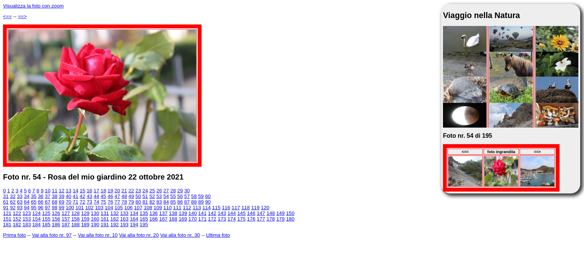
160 (95, 219)
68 (55, 202)
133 (124, 213)
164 (134, 219)
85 (173, 202)
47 (117, 196)
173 (222, 219)
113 (197, 207)
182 (17, 224)
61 (6, 202)
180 (290, 219)
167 (163, 219)
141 (202, 213)
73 (89, 202)
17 (96, 190)
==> (22, 16)
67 (47, 202)
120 (265, 207)
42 (82, 196)
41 (75, 196)
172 (212, 219)
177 (261, 219)
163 (124, 219)
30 (187, 190)
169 (183, 219)
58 (194, 196)
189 (85, 224)
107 (138, 207)
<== (7, 16)
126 (56, 213)
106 (128, 207)
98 (55, 207)
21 (124, 190)
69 (61, 202)
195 (144, 224)
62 (13, 202)
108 (148, 207)
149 (280, 213)
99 (61, 207)
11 (55, 190)
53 (159, 196)
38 (55, 196)
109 (157, 207)
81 (145, 202)
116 (226, 207)
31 (6, 196)
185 (46, 224)
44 (96, 196)
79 (131, 202)
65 (33, 202)
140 (192, 213)
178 (271, 219)
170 (192, 219)
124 (36, 213)
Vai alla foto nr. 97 (52, 235)
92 (13, 207)
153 (27, 219)
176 (251, 219)
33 (20, 196)
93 (20, 207)
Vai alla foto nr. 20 (139, 235)
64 (27, 202)
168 (173, 219)
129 (85, 213)
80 (138, 202)
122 (17, 213)
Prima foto (14, 235)
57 (187, 196)
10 (47, 190)
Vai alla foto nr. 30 (180, 235)
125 (46, 213)
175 (241, 219)
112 (187, 207)
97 (47, 207)
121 (7, 213)
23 (138, 190)
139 (183, 213)
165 (144, 219)
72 (82, 202)
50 (138, 196)
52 (152, 196)
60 (208, 196)
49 (131, 196)
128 (75, 213)
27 (166, 190)
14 (75, 190)
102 (89, 207)
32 (13, 196)
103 (99, 207)
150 (290, 213)
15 (82, 190)
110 (167, 207)
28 (173, 190)
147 (261, 213)
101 (80, 207)
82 (152, 202)
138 (173, 213)
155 (46, 219)
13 (68, 190)
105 (119, 207)
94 (27, 207)
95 (33, 207)
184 (36, 224)
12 (61, 190)
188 (75, 224)
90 (208, 202)
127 (66, 213)
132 (114, 213)
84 (166, 202)
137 (163, 213)
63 (20, 202)
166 (153, 219)
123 (27, 213)
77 (117, 202)
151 (7, 219)
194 (134, 224)
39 (61, 196)
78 (124, 202)
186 (56, 224)
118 (245, 207)
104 (109, 207)
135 (144, 213)
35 (33, 196)
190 (95, 224)
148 (271, 213)
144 (232, 213)
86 (180, 202)
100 (70, 207)
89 (201, 202)
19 (110, 190)
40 (68, 196)
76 (110, 202)
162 (114, 219)
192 (114, 224)
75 (103, 202)
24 (145, 190)
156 (56, 219)
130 (95, 213)
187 (66, 224)
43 (89, 196)
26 (159, 190)
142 (212, 213)
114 (206, 207)
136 (153, 213)
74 (96, 202)
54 (166, 196)
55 (173, 196)
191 (105, 224)
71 (75, 202)
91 (6, 207)
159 (85, 219)
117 (236, 207)
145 (241, 213)
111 (177, 207)
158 (75, 219)
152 (17, 219)
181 (7, 224)
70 (68, 202)
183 (27, 224)
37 (47, 196)
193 (124, 224)
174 (232, 219)
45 (103, 196)
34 (27, 196)
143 (222, 213)
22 (131, 190)
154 (36, 219)
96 (41, 207)
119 (255, 207)
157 (66, 219)
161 (105, 219)
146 (251, 213)
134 (134, 213)
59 (201, 196)
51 (145, 196)
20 (117, 190)
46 (110, 196)
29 (180, 190)
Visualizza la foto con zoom (33, 6)
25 (152, 190)
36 (41, 196)
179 (280, 219)
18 (103, 190)
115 (216, 207)
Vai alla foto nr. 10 (98, 235)
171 (202, 219)
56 (180, 196)
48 (124, 196)
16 (89, 190)
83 (159, 202)
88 (194, 202)
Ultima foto (218, 235)
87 (187, 202)
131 (105, 213)
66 (41, 202)
